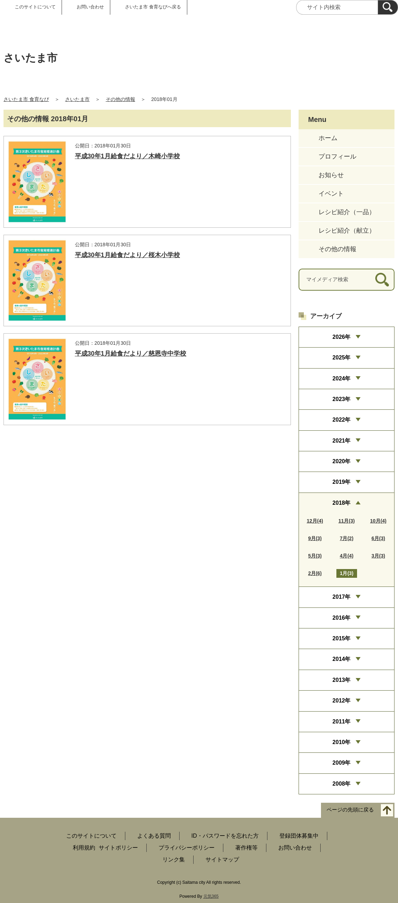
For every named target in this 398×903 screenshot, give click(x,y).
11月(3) (346, 521)
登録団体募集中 (299, 836)
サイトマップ (222, 859)
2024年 (342, 378)
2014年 (342, 659)
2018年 (342, 503)
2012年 (342, 701)
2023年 (342, 399)
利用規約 (84, 848)
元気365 (211, 896)
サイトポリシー (118, 848)
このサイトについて (35, 6)
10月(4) (378, 521)
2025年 (342, 358)
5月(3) (315, 556)
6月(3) (378, 538)
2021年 (342, 441)
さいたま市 (77, 99)
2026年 (342, 337)
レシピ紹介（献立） (347, 230)
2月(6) (315, 573)
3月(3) (378, 556)
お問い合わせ (90, 6)
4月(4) (347, 556)
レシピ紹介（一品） (347, 212)
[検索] (388, 7)
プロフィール (337, 156)
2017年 (342, 597)
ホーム (328, 137)
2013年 (342, 680)
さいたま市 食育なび (26, 99)
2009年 (342, 763)
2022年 (342, 420)
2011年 (342, 721)
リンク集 (173, 859)
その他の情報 (120, 99)
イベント (331, 193)
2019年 (342, 482)
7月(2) (347, 538)
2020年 (342, 461)
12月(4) (315, 521)
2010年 (342, 742)
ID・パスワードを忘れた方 (225, 836)
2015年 (342, 638)
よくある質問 (154, 836)
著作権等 (246, 848)
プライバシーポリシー (187, 848)
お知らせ (331, 175)
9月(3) (315, 538)
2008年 (342, 784)
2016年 (342, 618)
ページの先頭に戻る (350, 810)
